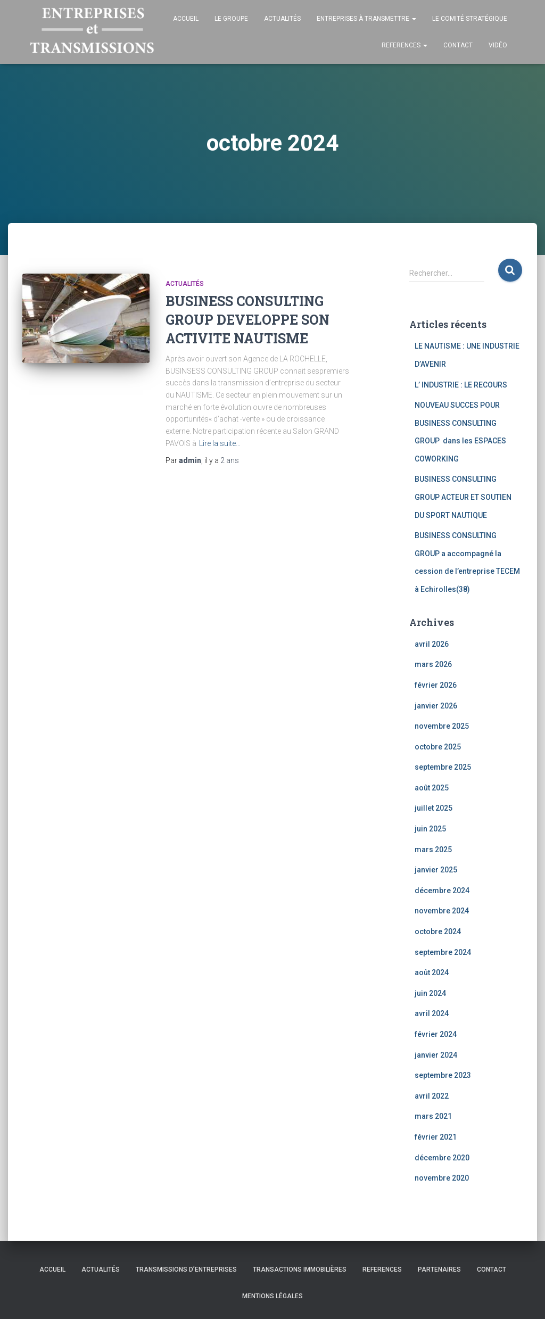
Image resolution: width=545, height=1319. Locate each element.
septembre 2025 (443, 767)
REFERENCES (404, 45)
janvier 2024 (436, 1055)
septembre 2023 (443, 1075)
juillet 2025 (433, 808)
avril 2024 (432, 1013)
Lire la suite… (220, 443)
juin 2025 (430, 829)
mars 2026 (433, 664)
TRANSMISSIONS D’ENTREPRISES (186, 1269)
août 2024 (432, 972)
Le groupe (231, 18)
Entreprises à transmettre (366, 18)
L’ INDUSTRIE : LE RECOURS (461, 385)
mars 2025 (433, 849)
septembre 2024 (443, 952)
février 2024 (436, 1034)
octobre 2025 (438, 747)
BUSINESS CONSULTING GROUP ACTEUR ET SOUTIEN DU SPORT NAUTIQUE (463, 497)
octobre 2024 (438, 931)
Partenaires (439, 1269)
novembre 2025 (442, 726)
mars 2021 (433, 1116)
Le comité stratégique (469, 18)
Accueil (186, 18)
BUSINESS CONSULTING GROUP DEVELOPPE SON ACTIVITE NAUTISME (247, 319)
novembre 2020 (442, 1178)
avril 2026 (432, 644)
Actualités (282, 18)
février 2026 (436, 685)
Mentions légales (272, 1296)
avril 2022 (432, 1096)
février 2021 (436, 1137)
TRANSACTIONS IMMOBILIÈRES (299, 1269)
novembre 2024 (442, 910)
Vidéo (498, 45)
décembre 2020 (442, 1157)
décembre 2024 (442, 890)
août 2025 (432, 788)
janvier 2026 (436, 706)
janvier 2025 (436, 869)
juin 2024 (430, 993)
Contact (458, 45)
